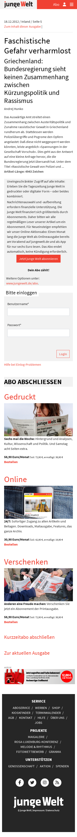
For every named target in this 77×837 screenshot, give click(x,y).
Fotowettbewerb (30, 752)
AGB (11, 718)
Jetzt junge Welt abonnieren (38, 259)
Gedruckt (20, 396)
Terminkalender (48, 713)
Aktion (45, 766)
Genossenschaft (21, 766)
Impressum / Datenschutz (46, 810)
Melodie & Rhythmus (36, 747)
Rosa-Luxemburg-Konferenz (36, 742)
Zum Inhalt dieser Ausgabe (22, 26)
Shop (56, 708)
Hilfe (41, 718)
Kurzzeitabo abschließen (29, 637)
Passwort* (14, 325)
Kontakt (25, 718)
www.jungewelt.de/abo (22, 283)
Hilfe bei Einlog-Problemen (22, 364)
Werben (41, 708)
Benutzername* (18, 304)
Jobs (38, 722)
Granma (55, 752)
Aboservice (21, 708)
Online (15, 479)
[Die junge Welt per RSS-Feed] (57, 782)
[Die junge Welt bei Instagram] (45, 782)
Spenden (62, 766)
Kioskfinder (21, 713)
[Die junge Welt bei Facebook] (20, 782)
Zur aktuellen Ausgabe (27, 653)
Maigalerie (36, 737)
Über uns (57, 718)
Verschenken (26, 561)
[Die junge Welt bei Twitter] (32, 782)
